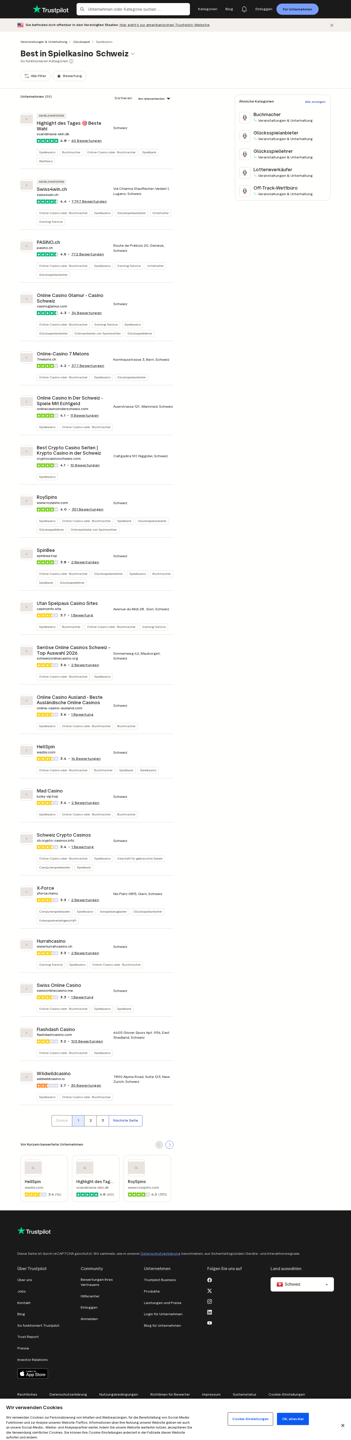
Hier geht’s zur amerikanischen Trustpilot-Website (165, 25)
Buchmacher (71, 152)
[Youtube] (209, 1322)
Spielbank (149, 152)
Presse (23, 1348)
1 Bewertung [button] (82, 615)
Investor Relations (32, 1360)
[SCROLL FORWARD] (169, 1145)
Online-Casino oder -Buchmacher (111, 152)
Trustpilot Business (160, 1280)
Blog (21, 1314)
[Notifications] (244, 9)
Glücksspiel (81, 42)
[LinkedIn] (209, 1311)
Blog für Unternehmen (162, 1325)
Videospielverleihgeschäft (57, 920)
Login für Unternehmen (163, 1314)
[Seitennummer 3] (102, 1120)
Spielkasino (47, 152)
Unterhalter (160, 213)
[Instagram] (209, 1301)
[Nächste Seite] (125, 1120)
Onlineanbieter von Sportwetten (97, 333)
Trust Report (28, 1337)
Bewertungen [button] (86, 141)
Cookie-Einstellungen (287, 1394)
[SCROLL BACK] (159, 1145)
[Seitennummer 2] (90, 1120)
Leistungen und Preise (162, 1303)
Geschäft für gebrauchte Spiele (139, 858)
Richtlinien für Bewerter (170, 1394)
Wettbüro (46, 161)
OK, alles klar (293, 1419)
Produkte (152, 1291)
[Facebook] (209, 1279)
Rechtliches (27, 1394)
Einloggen (89, 1307)
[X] (209, 1290)
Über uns (24, 1280)
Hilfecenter (90, 1296)
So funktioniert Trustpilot (38, 1325)
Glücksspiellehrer (139, 333)
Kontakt (24, 1303)
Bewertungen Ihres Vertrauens (97, 1282)
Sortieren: (124, 98)
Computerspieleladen (54, 867)
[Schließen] (332, 25)
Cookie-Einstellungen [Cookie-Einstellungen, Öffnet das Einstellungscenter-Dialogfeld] (250, 1419)
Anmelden (89, 1319)
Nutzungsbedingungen (118, 1394)
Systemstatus (244, 1394)
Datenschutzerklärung (161, 1253)
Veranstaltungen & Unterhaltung (43, 42)
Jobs (21, 1291)
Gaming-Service (51, 222)
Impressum (211, 1394)
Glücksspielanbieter (131, 213)
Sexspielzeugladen (113, 911)
